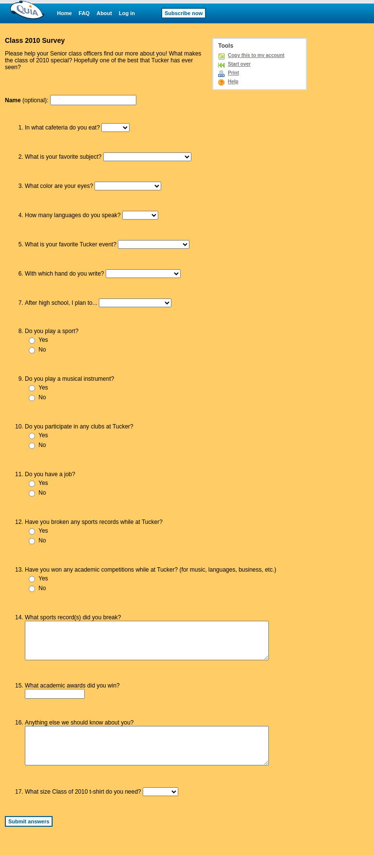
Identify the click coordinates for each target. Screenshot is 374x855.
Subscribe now (184, 13)
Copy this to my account (256, 55)
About (104, 13)
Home (64, 13)
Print (233, 72)
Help (233, 81)
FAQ (84, 13)
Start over (239, 64)
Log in (127, 13)
